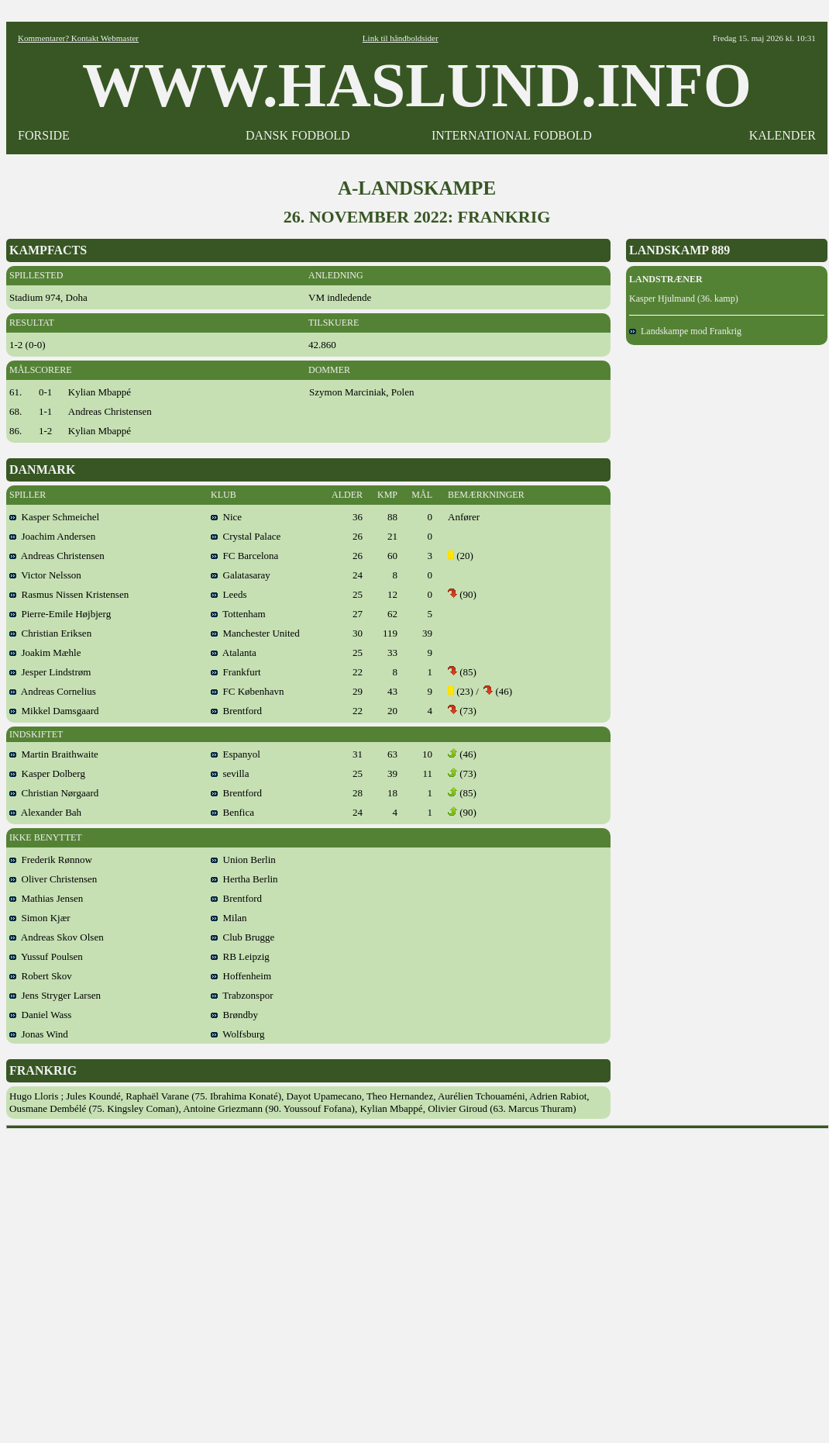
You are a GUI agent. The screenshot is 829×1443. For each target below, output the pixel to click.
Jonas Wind (38, 1034)
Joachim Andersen (52, 536)
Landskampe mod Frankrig (685, 331)
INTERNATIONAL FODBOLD (512, 135)
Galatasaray (240, 575)
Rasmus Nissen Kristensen (69, 594)
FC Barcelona (244, 555)
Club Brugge (242, 937)
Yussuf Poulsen (46, 956)
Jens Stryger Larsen (55, 995)
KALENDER (782, 135)
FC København (247, 691)
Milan (229, 917)
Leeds (229, 594)
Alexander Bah (45, 812)
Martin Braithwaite (53, 754)
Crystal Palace (245, 536)
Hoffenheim (241, 976)
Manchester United (255, 633)
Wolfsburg (238, 1034)
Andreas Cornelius (52, 691)
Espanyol (235, 754)
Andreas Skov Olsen (56, 937)
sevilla (230, 773)
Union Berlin (243, 859)
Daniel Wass (40, 1014)
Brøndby (234, 1014)
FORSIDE (44, 135)
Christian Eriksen (50, 633)
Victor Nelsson (45, 575)
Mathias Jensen (46, 898)
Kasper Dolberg (47, 773)
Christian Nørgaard (53, 793)
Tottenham (238, 614)
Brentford (236, 710)
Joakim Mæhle (45, 652)
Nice (226, 517)
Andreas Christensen (57, 555)
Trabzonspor (242, 995)
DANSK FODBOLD (298, 135)
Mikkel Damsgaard (54, 710)
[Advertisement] (145, 1280)
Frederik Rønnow (50, 859)
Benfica (232, 812)
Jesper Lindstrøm (50, 672)
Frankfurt (236, 672)
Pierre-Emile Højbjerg (60, 614)
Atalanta (233, 652)
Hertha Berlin (244, 879)
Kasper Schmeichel (54, 517)
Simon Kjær (40, 917)
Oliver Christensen (53, 879)
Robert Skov (40, 976)
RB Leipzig (240, 956)
